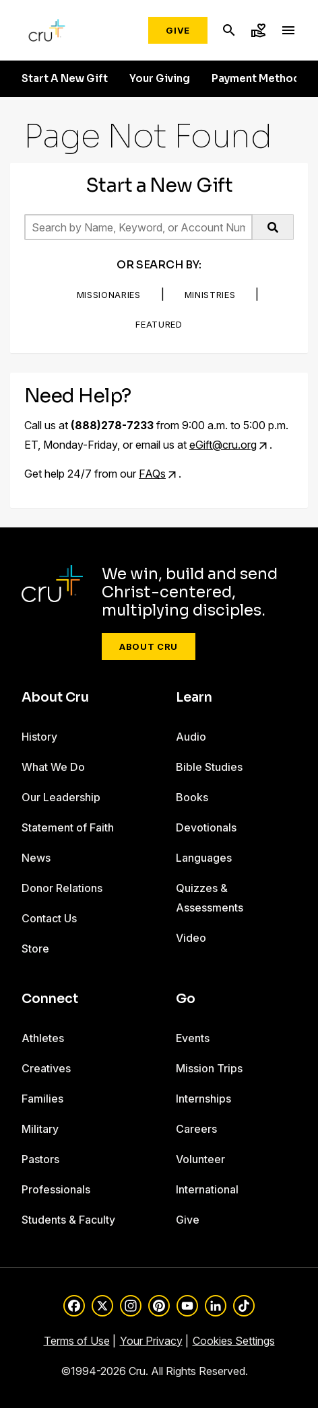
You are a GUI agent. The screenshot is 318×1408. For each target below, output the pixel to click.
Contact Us (49, 918)
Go (185, 999)
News (36, 857)
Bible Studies (209, 767)
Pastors (40, 1159)
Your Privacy (151, 1340)
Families (42, 1098)
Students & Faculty (68, 1219)
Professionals (56, 1189)
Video (191, 937)
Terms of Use (77, 1340)
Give (178, 30)
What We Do (53, 767)
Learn (194, 698)
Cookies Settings (234, 1340)
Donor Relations (62, 888)
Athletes (43, 1038)
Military (40, 1129)
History (39, 736)
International (207, 1189)
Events (193, 1038)
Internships (203, 1098)
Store (35, 948)
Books (192, 797)
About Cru (148, 646)
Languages (204, 857)
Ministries (210, 294)
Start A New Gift (65, 79)
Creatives (46, 1068)
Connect (50, 999)
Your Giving (159, 79)
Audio (191, 736)
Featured (158, 324)
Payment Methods (259, 79)
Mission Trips (209, 1068)
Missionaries (109, 294)
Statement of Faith (68, 827)
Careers (196, 1129)
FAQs (152, 473)
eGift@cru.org (223, 444)
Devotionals (206, 827)
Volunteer (200, 1159)
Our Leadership (61, 797)
